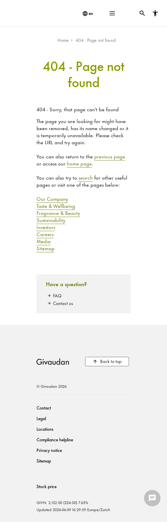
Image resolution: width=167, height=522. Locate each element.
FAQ (57, 295)
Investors (46, 227)
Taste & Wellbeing (56, 205)
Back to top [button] (111, 361)
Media (44, 241)
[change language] (87, 13)
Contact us (63, 303)
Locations (45, 428)
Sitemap (45, 248)
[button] (112, 13)
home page (79, 163)
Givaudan (53, 361)
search (86, 177)
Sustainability (51, 219)
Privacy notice (49, 450)
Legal (41, 418)
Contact (44, 407)
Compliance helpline (55, 439)
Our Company (52, 198)
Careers (45, 234)
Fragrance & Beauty (58, 212)
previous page (109, 156)
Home (63, 40)
